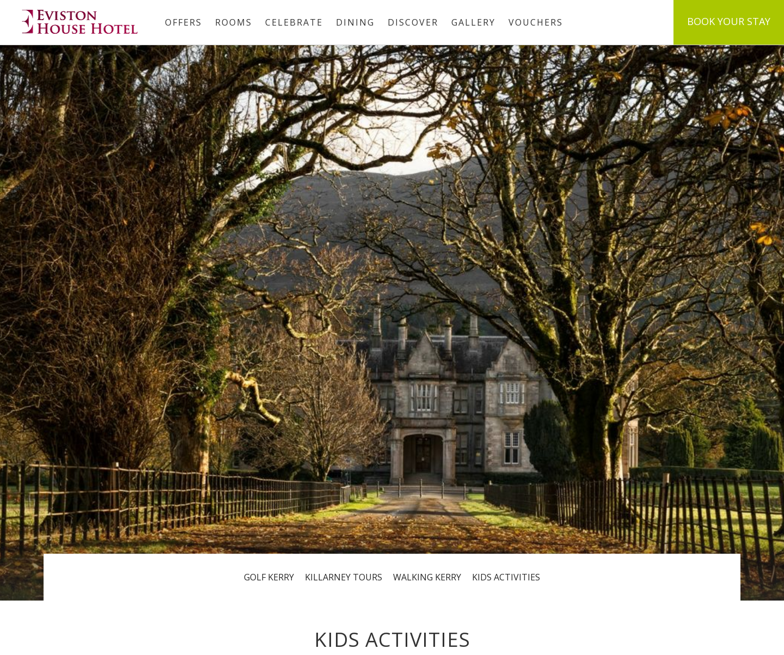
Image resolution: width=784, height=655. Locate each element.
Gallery (473, 22)
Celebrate (294, 22)
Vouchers (536, 22)
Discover (413, 22)
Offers (183, 22)
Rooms (233, 22)
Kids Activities (506, 577)
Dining (355, 22)
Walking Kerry (427, 577)
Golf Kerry (269, 577)
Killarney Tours (343, 577)
